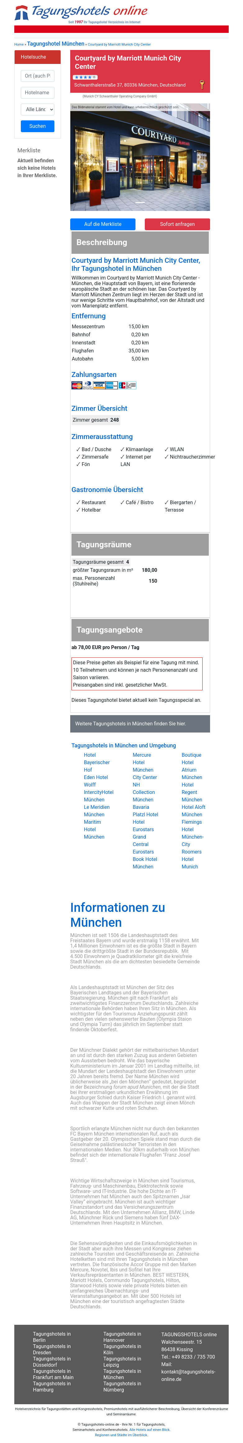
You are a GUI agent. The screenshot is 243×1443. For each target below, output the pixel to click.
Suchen (38, 126)
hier (181, 724)
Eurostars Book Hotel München (145, 859)
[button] (80, 157)
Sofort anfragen (177, 224)
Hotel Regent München (192, 792)
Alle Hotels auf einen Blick (149, 1430)
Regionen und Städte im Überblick (121, 1435)
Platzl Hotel (145, 815)
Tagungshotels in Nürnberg (122, 1387)
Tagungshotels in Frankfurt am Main (53, 1374)
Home (19, 45)
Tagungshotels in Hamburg (52, 1387)
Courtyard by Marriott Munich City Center (119, 45)
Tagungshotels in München (123, 724)
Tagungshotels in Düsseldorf (52, 1362)
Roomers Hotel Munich (192, 859)
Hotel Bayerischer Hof (97, 762)
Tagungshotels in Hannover (122, 1337)
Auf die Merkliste (103, 224)
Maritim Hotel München (94, 829)
